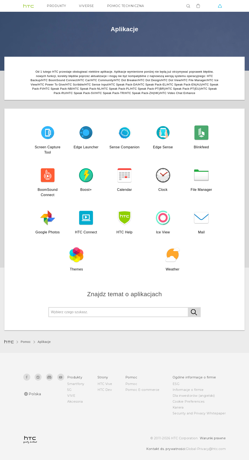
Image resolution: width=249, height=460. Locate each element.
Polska (35, 394)
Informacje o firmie (188, 390)
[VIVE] (220, 6)
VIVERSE (86, 6)
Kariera (178, 407)
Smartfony (75, 384)
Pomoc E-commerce (142, 390)
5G (69, 390)
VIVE (71, 396)
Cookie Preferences (189, 402)
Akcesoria (75, 402)
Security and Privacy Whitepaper (199, 413)
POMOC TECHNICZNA (125, 6)
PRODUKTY (56, 6)
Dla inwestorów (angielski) (194, 396)
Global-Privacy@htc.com (206, 449)
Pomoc (26, 342)
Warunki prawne (213, 438)
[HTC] (28, 6)
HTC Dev (105, 390)
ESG (176, 384)
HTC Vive (105, 384)
